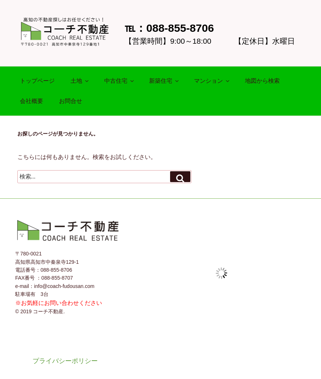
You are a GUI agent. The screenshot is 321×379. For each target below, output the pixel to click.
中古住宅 (119, 81)
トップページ (37, 81)
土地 (80, 81)
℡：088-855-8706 (169, 28)
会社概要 (31, 101)
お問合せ (70, 101)
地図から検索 (262, 81)
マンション (212, 81)
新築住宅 (164, 81)
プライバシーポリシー (65, 361)
